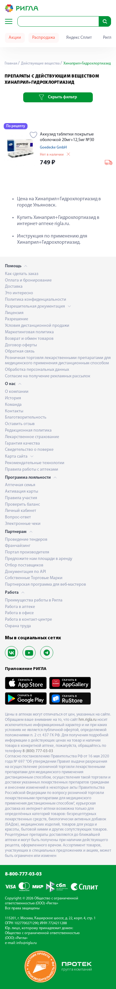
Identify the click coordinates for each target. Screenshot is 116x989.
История (13, 398)
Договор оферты (21, 345)
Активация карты (21, 491)
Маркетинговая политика (29, 332)
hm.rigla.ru (88, 720)
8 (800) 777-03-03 (38, 751)
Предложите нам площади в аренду (38, 559)
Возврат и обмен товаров (29, 338)
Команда (13, 404)
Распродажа (43, 37)
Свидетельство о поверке (29, 449)
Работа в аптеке (20, 607)
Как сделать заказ (21, 274)
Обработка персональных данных (37, 369)
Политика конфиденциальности (35, 299)
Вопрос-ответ (18, 517)
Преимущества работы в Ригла (33, 600)
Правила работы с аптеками (31, 469)
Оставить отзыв (20, 424)
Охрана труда (18, 626)
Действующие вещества (40, 63)
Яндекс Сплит (79, 37)
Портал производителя (27, 552)
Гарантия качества (22, 443)
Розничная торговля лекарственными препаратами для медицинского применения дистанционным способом (58, 361)
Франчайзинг (17, 545)
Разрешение (16, 319)
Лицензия (14, 313)
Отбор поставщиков (24, 565)
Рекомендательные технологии (34, 463)
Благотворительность (25, 417)
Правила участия (21, 498)
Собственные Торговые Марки (33, 578)
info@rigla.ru (26, 943)
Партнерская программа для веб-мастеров (45, 584)
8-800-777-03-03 (23, 874)
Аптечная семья (20, 485)
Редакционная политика (28, 430)
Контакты (14, 411)
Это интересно (19, 293)
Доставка (14, 286)
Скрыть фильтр (58, 97)
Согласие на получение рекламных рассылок (47, 376)
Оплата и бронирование (28, 280)
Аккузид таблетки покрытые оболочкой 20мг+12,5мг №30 (67, 137)
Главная (11, 63)
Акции (15, 37)
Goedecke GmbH (53, 147)
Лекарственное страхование (32, 437)
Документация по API (25, 572)
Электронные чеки (23, 523)
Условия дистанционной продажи (37, 325)
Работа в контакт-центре (28, 619)
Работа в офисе (19, 613)
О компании (16, 391)
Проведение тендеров (26, 539)
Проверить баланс (22, 504)
